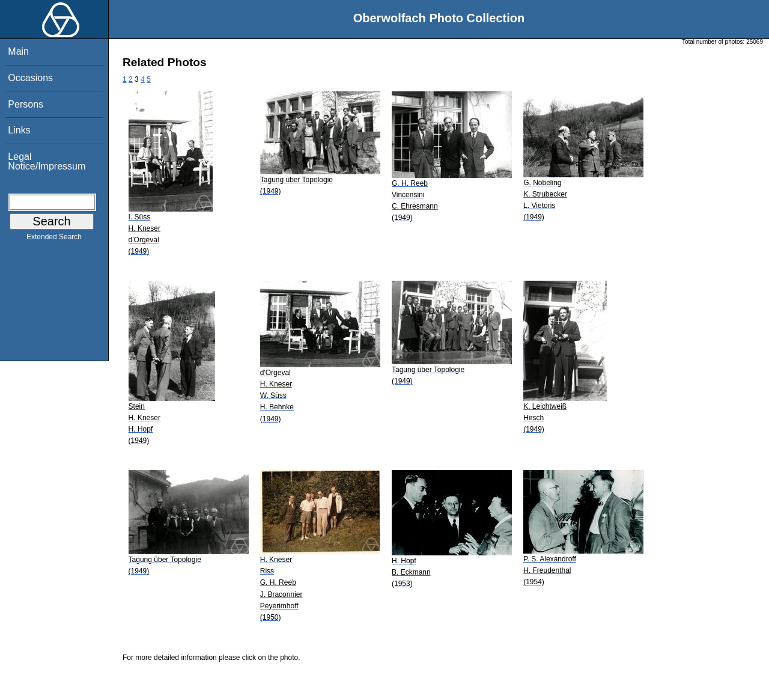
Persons (25, 104)
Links (19, 130)
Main (18, 51)
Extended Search (54, 239)
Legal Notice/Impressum (46, 161)
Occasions (30, 78)
